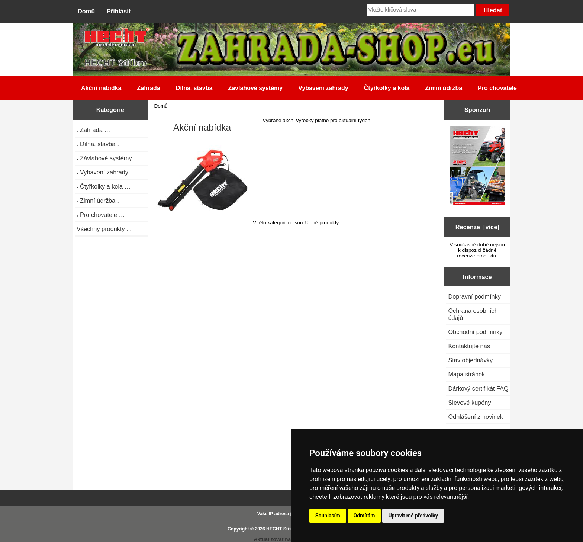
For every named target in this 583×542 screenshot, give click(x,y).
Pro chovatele (497, 88)
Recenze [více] (477, 227)
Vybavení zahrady (323, 88)
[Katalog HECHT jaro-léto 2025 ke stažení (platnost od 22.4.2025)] (477, 167)
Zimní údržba (444, 88)
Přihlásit (119, 11)
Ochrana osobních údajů (472, 314)
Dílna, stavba (194, 88)
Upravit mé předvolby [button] (413, 516)
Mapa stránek (466, 374)
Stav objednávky (470, 360)
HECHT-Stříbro (282, 529)
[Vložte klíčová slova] (420, 10)
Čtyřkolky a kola (387, 88)
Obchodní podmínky (475, 331)
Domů (86, 11)
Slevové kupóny (469, 402)
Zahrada (148, 88)
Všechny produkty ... (104, 228)
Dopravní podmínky (474, 296)
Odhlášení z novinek (475, 416)
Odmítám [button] (364, 516)
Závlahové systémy (255, 88)
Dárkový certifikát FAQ (478, 388)
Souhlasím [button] (327, 516)
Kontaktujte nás (469, 346)
